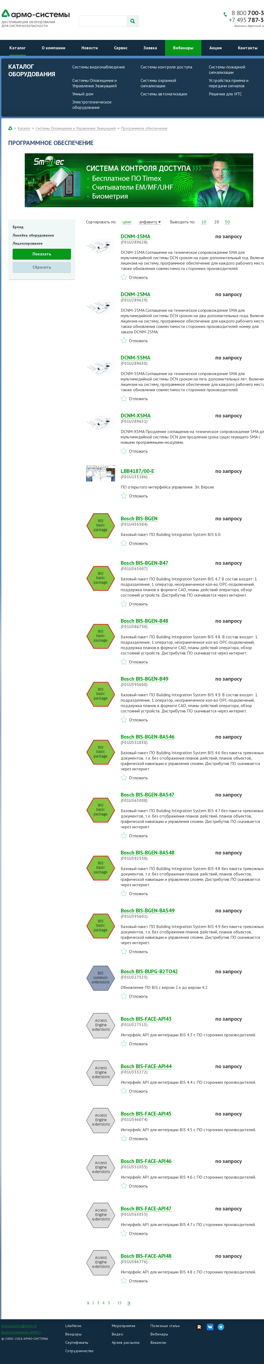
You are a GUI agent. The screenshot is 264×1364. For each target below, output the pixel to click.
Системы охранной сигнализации (158, 83)
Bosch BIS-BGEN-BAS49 (165, 913)
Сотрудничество (79, 1350)
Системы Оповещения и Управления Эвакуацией (94, 83)
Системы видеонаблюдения (98, 67)
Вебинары (183, 47)
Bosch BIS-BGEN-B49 (165, 681)
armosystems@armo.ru (19, 1326)
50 (227, 221)
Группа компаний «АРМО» (21, 1332)
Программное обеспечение (144, 128)
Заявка (150, 47)
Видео (117, 1334)
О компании (53, 47)
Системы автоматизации (164, 93)
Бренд (18, 226)
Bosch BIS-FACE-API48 (165, 1258)
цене (127, 221)
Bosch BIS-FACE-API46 (165, 1164)
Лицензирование (28, 243)
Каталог (17, 47)
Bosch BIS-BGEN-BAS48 (165, 855)
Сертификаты (76, 1342)
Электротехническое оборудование (92, 104)
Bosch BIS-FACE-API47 (165, 1211)
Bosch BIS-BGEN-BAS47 (165, 797)
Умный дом (82, 93)
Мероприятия (123, 1325)
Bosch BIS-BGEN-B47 (165, 565)
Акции (215, 47)
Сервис (120, 47)
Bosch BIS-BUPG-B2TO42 (165, 974)
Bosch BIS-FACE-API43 (165, 1021)
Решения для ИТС (225, 93)
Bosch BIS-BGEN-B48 (165, 623)
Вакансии (158, 1342)
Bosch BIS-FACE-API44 (165, 1069)
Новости (89, 47)
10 (203, 221)
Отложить (138, 277)
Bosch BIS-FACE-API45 (165, 1116)
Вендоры (73, 1334)
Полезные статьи (165, 1325)
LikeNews (73, 1325)
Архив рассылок (126, 1342)
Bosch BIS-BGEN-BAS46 (165, 739)
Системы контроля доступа (166, 67)
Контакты (248, 47)
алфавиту (148, 221)
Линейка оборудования (33, 235)
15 (119, 1303)
